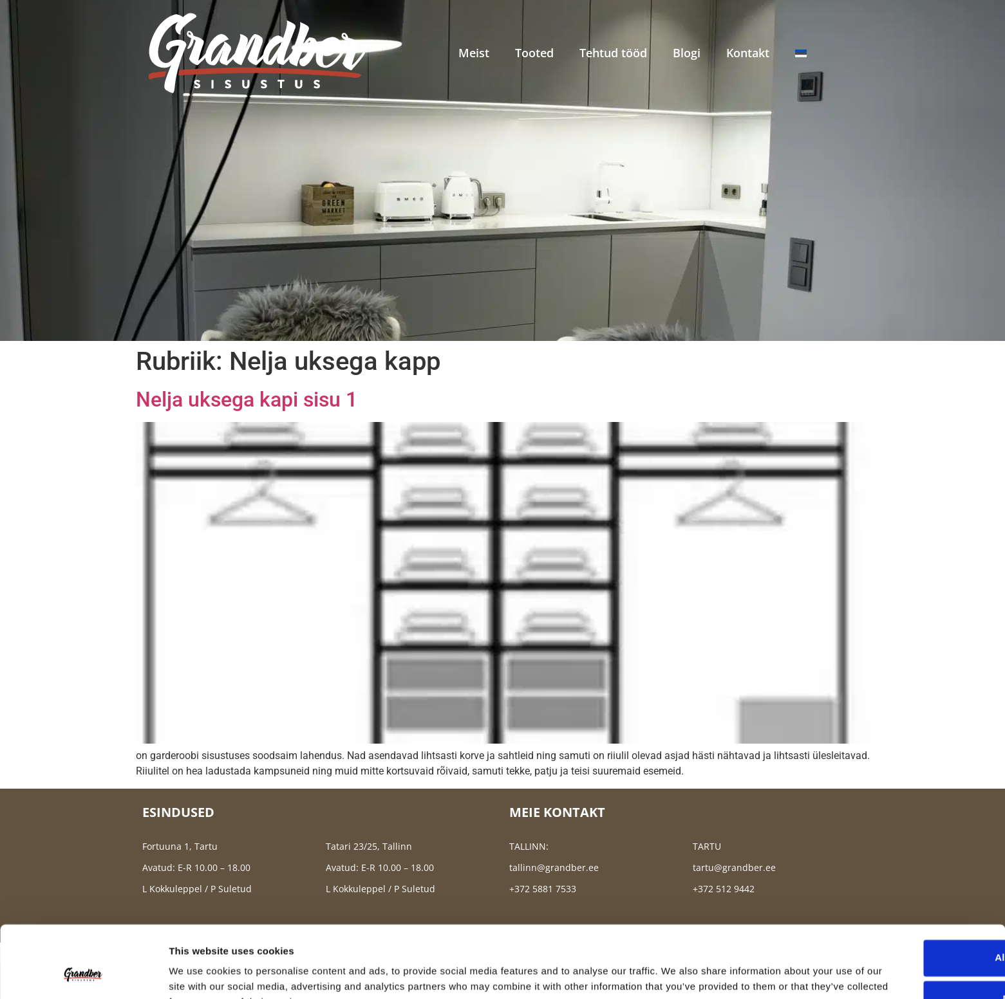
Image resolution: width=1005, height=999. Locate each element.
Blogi (686, 52)
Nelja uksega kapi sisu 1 (246, 399)
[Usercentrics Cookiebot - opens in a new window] (83, 974)
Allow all (897, 893)
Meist (473, 52)
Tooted (534, 52)
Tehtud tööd (613, 52)
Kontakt (747, 52)
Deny (898, 935)
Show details (199, 973)
